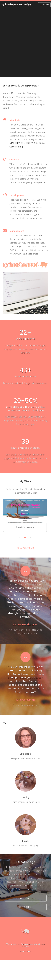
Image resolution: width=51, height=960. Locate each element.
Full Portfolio (25, 548)
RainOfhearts (16, 4)
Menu (46, 4)
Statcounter (25, 951)
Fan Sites (27, 907)
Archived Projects (26, 898)
